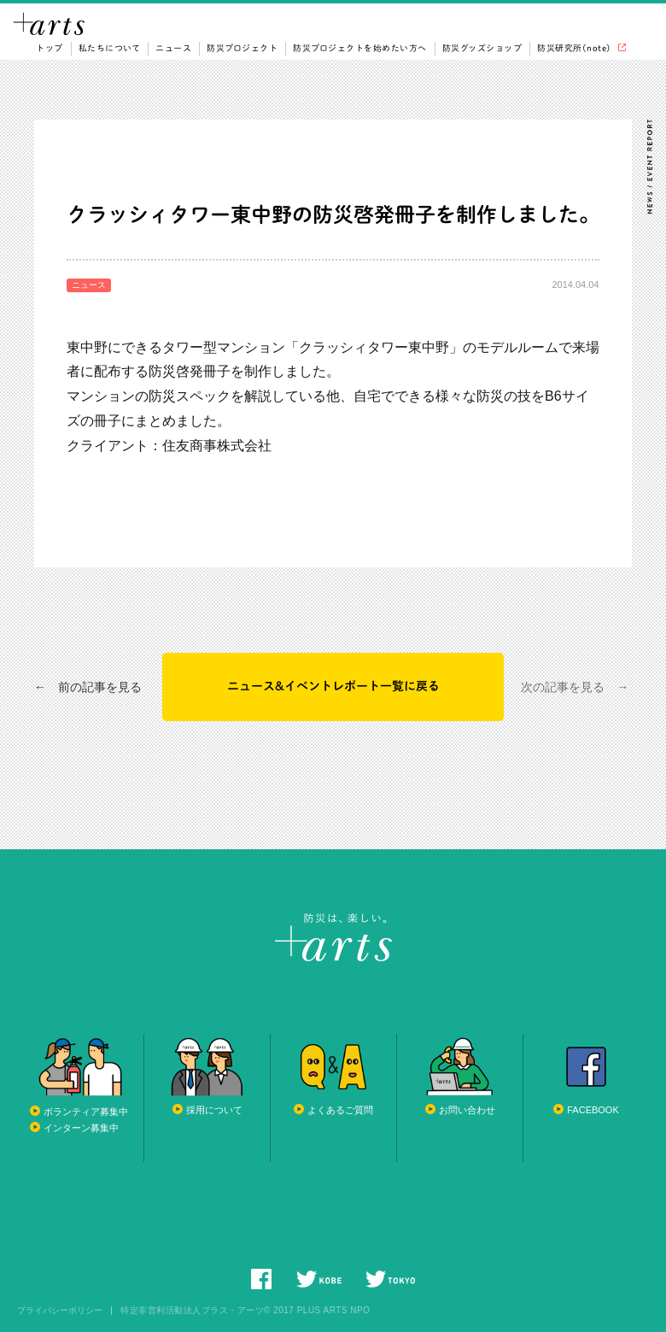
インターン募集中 (81, 1128)
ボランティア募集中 (86, 1111)
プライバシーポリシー (59, 1310)
